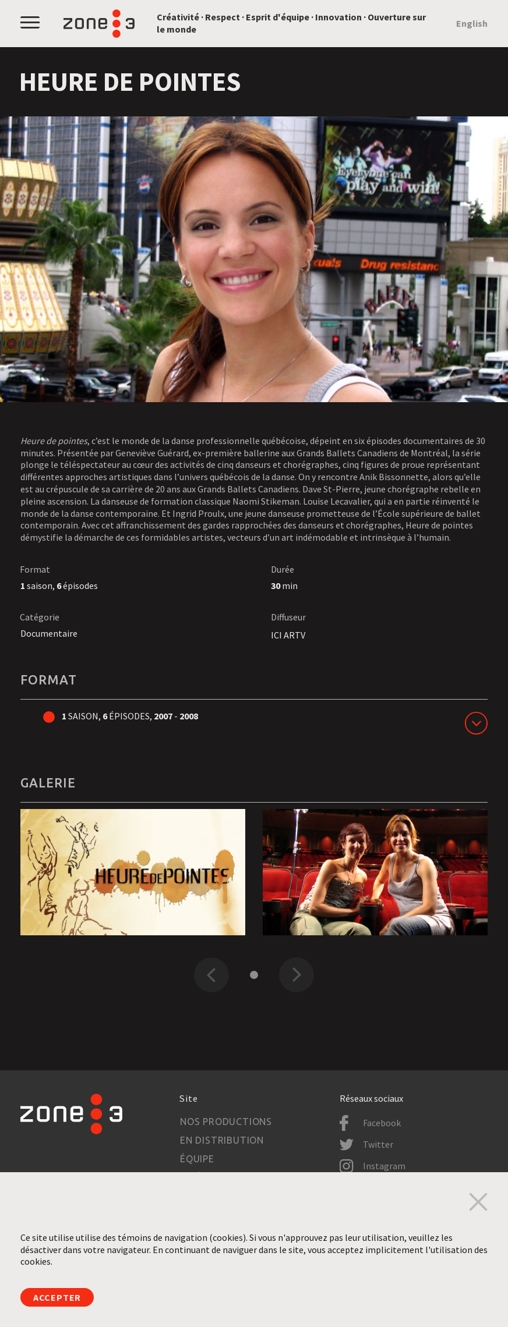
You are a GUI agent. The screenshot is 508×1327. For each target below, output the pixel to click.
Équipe (197, 1159)
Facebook (382, 1123)
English (472, 23)
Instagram (384, 1166)
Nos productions (226, 1121)
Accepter (57, 1297)
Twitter (378, 1144)
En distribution (222, 1140)
